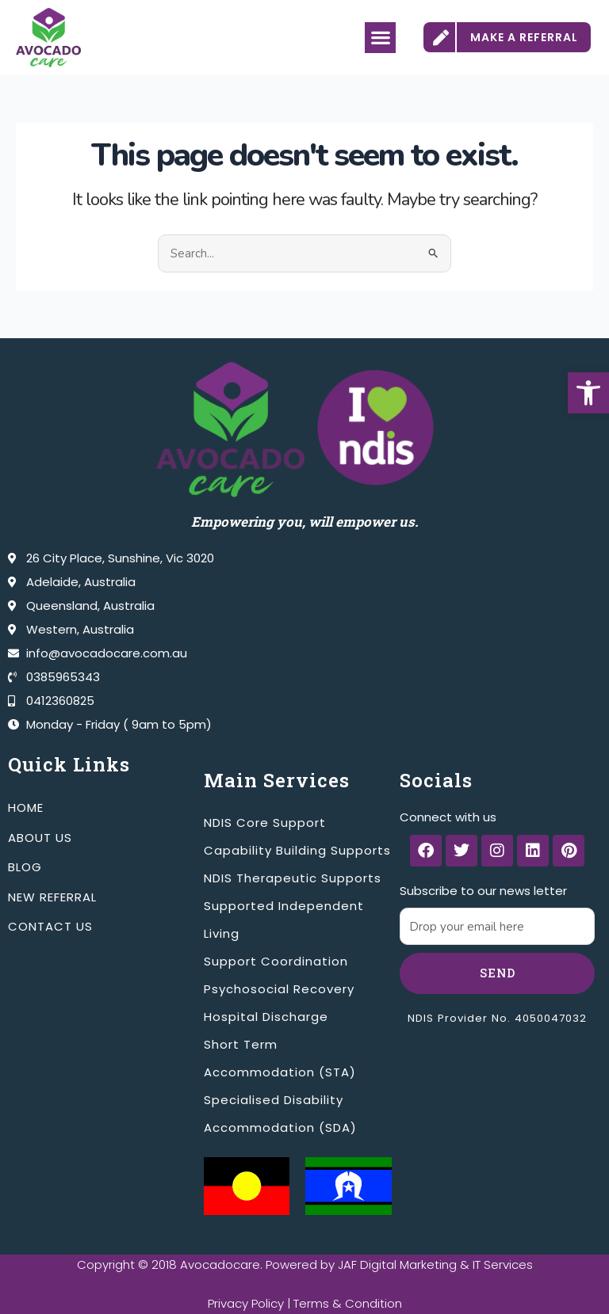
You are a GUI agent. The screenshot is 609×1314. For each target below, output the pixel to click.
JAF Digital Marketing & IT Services (435, 1264)
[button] (588, 392)
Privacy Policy (246, 1303)
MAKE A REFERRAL (524, 37)
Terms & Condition (347, 1303)
